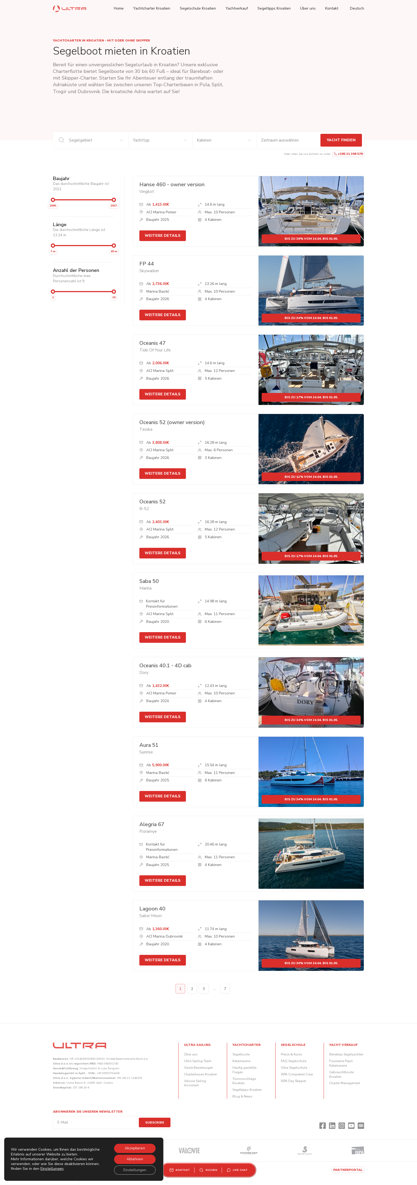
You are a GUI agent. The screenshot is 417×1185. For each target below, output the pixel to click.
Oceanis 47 (152, 343)
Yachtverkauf (237, 8)
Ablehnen (134, 1158)
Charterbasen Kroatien (200, 1074)
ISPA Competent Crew (297, 1074)
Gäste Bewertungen (198, 1068)
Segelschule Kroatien (198, 8)
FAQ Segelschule (293, 1061)
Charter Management (344, 1083)
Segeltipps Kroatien (274, 8)
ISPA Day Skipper (293, 1081)
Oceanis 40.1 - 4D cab (165, 665)
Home (119, 8)
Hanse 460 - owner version (172, 184)
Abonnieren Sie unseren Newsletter (88, 1111)
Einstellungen (66, 1170)
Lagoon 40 (152, 908)
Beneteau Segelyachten (346, 1054)
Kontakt (331, 8)
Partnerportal (348, 1170)
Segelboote (241, 1054)
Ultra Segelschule (294, 1068)
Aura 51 (149, 745)
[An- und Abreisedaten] (288, 140)
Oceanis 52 (152, 501)
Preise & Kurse (291, 1054)
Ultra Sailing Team (197, 1061)
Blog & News (242, 1096)
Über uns (308, 8)
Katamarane (241, 1061)
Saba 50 (149, 581)
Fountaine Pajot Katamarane (341, 1063)
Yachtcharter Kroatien (151, 8)
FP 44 (146, 263)
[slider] (53, 200)
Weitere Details (163, 235)
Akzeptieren (134, 1147)
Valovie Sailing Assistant (195, 1083)
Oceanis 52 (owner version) (172, 422)
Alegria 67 (151, 824)
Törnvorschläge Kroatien (244, 1081)
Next (236, 988)
